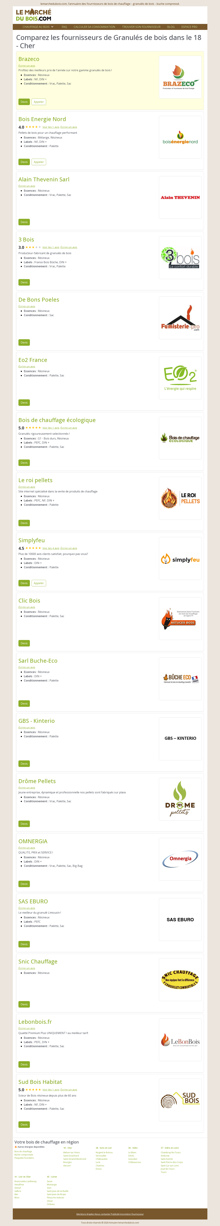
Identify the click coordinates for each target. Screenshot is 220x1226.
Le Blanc (132, 1152)
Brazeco (28, 59)
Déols (131, 1155)
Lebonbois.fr (35, 1021)
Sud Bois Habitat (40, 1081)
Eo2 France (32, 359)
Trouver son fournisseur (141, 27)
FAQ (64, 27)
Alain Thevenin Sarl (43, 179)
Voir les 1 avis (50, 127)
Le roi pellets (35, 480)
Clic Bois (29, 600)
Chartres (100, 1165)
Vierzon (67, 1165)
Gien (49, 1187)
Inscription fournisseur (132, 1214)
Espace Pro (189, 27)
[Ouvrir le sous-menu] (52, 26)
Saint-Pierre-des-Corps (172, 1162)
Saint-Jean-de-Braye (56, 1194)
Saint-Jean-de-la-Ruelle (57, 1191)
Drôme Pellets (37, 781)
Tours (163, 1172)
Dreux (99, 1168)
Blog (171, 27)
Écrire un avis (26, 65)
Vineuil (18, 1187)
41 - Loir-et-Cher (23, 1176)
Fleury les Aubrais (55, 1197)
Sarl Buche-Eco (38, 660)
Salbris (18, 1191)
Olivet (50, 1201)
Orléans (51, 1204)
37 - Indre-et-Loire (170, 1147)
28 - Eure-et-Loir (104, 1147)
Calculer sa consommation (94, 27)
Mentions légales (85, 1214)
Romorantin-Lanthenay (26, 1181)
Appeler (39, 102)
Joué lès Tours (167, 1168)
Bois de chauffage (23, 1151)
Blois (17, 1197)
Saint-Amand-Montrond (74, 1159)
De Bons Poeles (38, 299)
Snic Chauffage (38, 961)
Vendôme (19, 1184)
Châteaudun (102, 1159)
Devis (24, 102)
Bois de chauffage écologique (57, 420)
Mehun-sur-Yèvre (71, 1152)
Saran (49, 1181)
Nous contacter (103, 1214)
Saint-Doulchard (71, 1155)
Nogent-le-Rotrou (104, 1152)
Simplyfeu (31, 540)
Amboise (165, 1155)
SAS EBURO (33, 901)
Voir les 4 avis (50, 548)
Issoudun (132, 1159)
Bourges (67, 1162)
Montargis (52, 1184)
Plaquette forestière (24, 1157)
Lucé (98, 1162)
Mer (16, 1194)
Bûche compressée (24, 1154)
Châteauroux (134, 1162)
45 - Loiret (52, 1176)
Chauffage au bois (36, 27)
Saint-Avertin (167, 1159)
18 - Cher (67, 1147)
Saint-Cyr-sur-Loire (170, 1165)
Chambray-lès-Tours (171, 1152)
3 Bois (26, 239)
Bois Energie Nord (42, 119)
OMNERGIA (32, 841)
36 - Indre (133, 1147)
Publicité (115, 1214)
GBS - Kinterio (36, 720)
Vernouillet (101, 1155)
